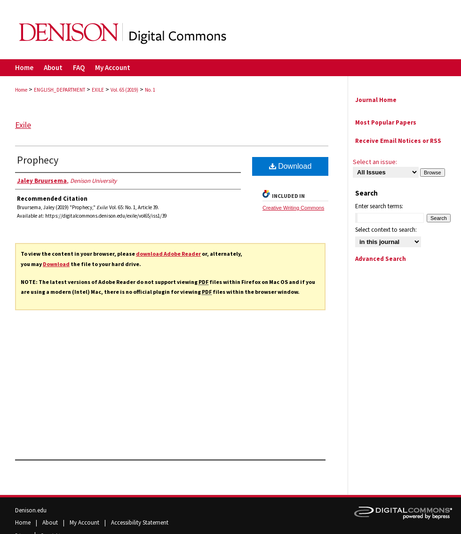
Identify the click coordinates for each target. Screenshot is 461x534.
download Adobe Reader (168, 253)
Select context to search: (386, 230)
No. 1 (150, 89)
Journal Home (376, 100)
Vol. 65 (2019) (124, 89)
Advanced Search (380, 259)
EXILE (98, 89)
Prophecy (37, 159)
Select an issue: (375, 161)
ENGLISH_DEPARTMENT (59, 89)
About (50, 522)
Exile (23, 124)
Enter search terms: (379, 206)
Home (21, 89)
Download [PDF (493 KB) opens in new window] (290, 166)
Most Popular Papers (385, 122)
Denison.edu (31, 510)
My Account (85, 522)
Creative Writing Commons (293, 208)
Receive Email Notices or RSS (398, 141)
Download (56, 263)
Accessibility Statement (139, 522)
